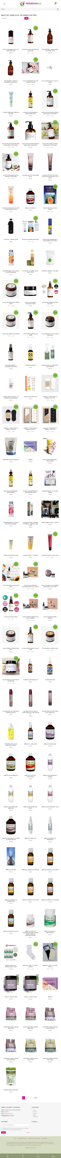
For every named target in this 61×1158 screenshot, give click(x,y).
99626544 (7, 1115)
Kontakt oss (35, 1120)
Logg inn (34, 1118)
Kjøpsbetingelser (22, 1142)
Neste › (36, 1101)
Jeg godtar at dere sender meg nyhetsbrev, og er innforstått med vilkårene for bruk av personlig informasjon (14, 1133)
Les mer (27, 1136)
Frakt (15, 1142)
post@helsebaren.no (9, 1117)
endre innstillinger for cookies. (35, 1149)
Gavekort (35, 1117)
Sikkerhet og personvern (34, 1142)
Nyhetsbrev (44, 1142)
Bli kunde (35, 1115)
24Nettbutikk (33, 1151)
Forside (34, 1114)
